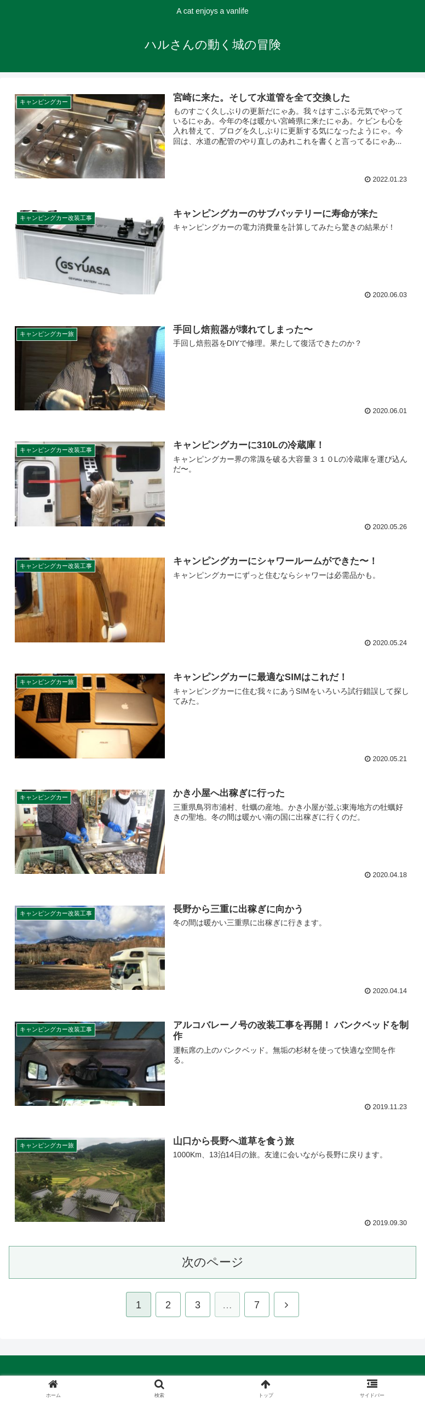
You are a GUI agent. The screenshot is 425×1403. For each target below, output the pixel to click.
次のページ (213, 1264)
